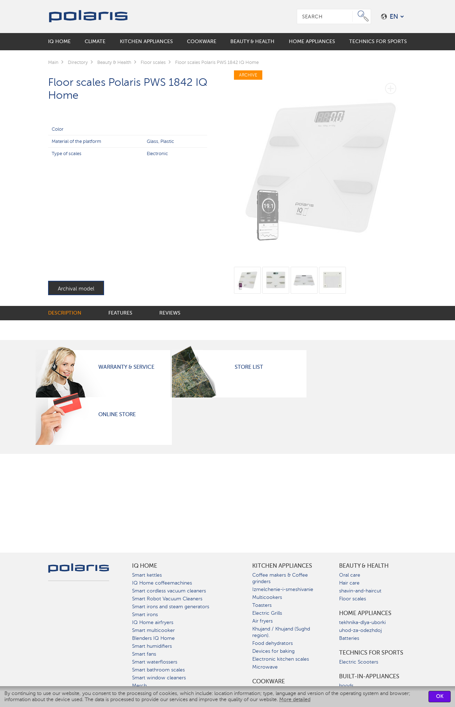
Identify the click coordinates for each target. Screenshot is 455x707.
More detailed (294, 700)
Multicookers (267, 597)
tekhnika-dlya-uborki (362, 622)
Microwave (265, 667)
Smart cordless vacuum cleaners (169, 591)
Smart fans (144, 654)
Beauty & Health (364, 565)
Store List (249, 367)
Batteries (349, 638)
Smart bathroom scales (158, 670)
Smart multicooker (153, 630)
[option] (320, 164)
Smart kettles (147, 575)
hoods (346, 686)
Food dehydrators (272, 643)
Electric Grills (267, 613)
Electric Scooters (358, 662)
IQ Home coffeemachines (162, 583)
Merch (139, 686)
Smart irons (145, 614)
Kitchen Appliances (282, 565)
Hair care (349, 583)
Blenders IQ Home (153, 638)
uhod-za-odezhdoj (360, 630)
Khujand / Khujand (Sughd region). (281, 632)
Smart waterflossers (154, 662)
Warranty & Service (126, 367)
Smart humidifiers (152, 646)
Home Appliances (365, 613)
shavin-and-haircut (360, 591)
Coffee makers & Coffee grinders (280, 578)
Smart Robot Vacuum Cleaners (167, 599)
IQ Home (144, 565)
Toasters (262, 605)
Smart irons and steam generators (170, 607)
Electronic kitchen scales (280, 659)
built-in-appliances (369, 676)
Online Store (117, 414)
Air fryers (262, 621)
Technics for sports (371, 652)
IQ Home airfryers (152, 622)
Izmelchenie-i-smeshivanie (282, 589)
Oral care (349, 575)
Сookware (268, 681)
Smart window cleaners (159, 678)
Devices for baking (273, 651)
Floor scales (352, 599)
